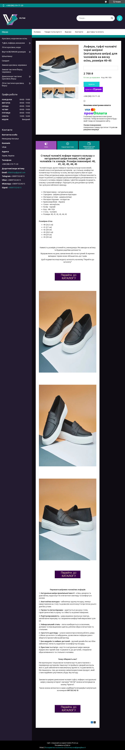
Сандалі (5, 61)
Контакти (79, 32)
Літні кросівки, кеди (11, 47)
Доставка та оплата (95, 32)
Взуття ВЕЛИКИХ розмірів (14, 52)
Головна (37, 32)
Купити (92, 84)
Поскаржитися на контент (54, 747)
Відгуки (68, 32)
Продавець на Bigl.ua (62, 745)
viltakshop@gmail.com (16, 172)
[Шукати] (112, 18)
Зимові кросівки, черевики (14, 65)
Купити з (93, 89)
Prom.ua (75, 743)
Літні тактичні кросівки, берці (13, 84)
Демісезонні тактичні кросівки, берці (12, 77)
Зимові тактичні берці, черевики (12, 70)
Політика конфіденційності (75, 747)
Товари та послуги (52, 32)
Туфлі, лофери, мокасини (13, 43)
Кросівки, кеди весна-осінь (14, 38)
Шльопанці (7, 56)
